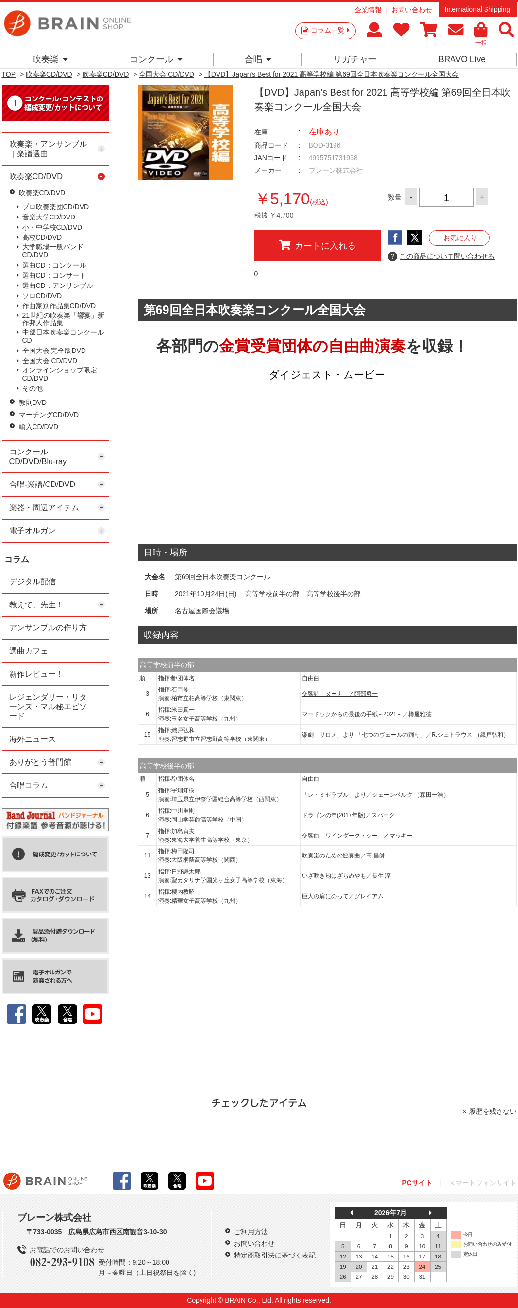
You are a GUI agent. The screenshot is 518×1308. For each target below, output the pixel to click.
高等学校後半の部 (333, 594)
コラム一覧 (330, 30)
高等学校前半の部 (272, 594)
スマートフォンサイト (483, 1183)
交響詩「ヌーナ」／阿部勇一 (340, 693)
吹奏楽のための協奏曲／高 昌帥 (343, 855)
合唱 (258, 59)
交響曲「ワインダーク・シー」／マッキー (357, 835)
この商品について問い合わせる (441, 257)
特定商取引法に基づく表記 (275, 1255)
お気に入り (460, 238)
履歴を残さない (493, 1111)
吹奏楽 (50, 59)
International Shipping (477, 9)
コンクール (156, 59)
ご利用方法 (251, 1232)
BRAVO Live (461, 59)
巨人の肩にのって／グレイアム (343, 896)
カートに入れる (317, 245)
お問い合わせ (411, 10)
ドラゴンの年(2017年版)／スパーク (348, 815)
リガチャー (355, 59)
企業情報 (368, 10)
